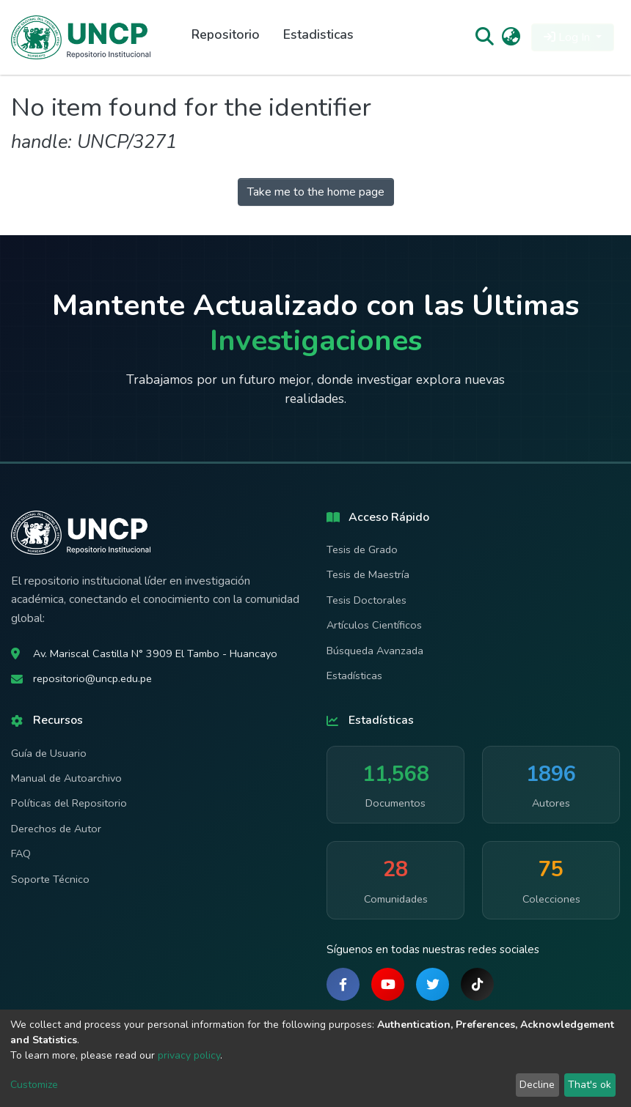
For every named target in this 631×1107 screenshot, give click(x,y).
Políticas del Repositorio (69, 803)
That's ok (589, 1085)
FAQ (21, 853)
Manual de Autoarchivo (66, 778)
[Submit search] (484, 37)
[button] (511, 37)
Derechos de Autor (56, 828)
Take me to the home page (315, 192)
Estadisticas (318, 34)
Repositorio (226, 34)
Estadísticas (354, 675)
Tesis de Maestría (368, 574)
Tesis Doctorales (366, 600)
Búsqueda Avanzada (375, 650)
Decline (537, 1085)
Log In (568, 37)
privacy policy (189, 1055)
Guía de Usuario (49, 753)
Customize (34, 1085)
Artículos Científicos (374, 625)
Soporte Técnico (50, 879)
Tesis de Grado (362, 549)
